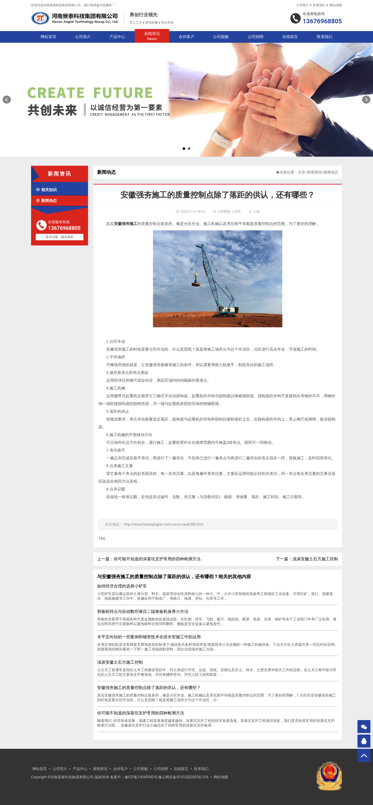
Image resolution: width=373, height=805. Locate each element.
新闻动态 (46, 200)
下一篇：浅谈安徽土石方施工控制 (307, 558)
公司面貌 (221, 36)
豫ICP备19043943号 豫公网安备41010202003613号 (167, 777)
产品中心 (117, 36)
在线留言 (290, 36)
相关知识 (46, 190)
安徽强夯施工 (125, 223)
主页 (301, 172)
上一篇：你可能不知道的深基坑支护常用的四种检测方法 (149, 558)
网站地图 (335, 5)
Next (366, 100)
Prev (7, 100)
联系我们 (319, 5)
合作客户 (186, 36)
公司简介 (302, 5)
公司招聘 (255, 36)
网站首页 (48, 36)
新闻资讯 (152, 36)
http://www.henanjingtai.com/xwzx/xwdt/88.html (163, 524)
